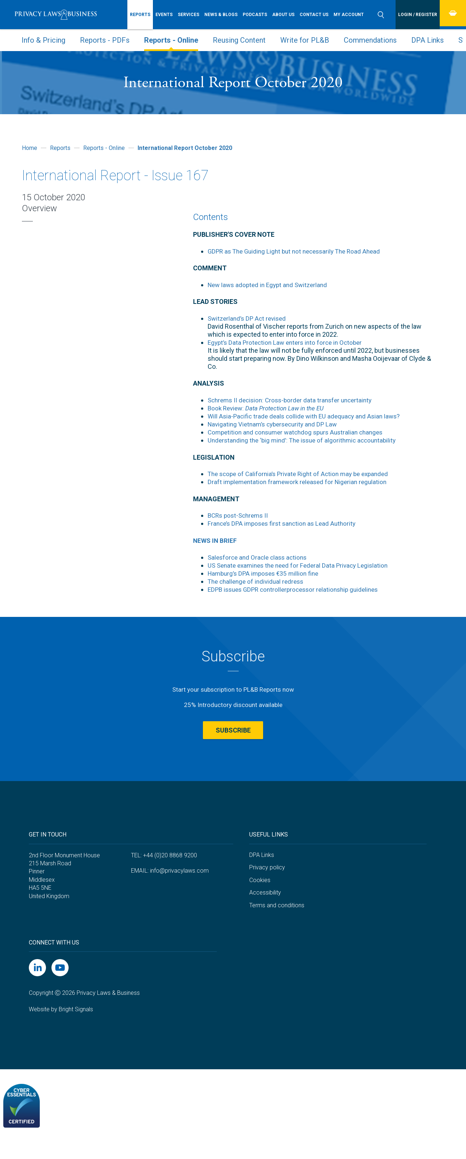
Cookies (259, 895)
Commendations (370, 40)
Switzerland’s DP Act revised (249, 318)
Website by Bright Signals (61, 1024)
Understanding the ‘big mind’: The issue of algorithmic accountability (306, 440)
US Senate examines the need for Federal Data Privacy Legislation (302, 565)
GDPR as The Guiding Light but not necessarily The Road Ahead (299, 251)
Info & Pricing (43, 40)
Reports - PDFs (105, 40)
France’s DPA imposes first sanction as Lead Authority (285, 523)
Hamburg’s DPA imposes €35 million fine (266, 573)
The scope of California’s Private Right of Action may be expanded (302, 474)
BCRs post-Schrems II (240, 515)
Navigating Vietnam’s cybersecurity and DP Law (276, 424)
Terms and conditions (276, 920)
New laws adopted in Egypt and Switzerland (271, 285)
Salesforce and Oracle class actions (260, 557)
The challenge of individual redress (258, 581)
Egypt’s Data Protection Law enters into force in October (288, 342)
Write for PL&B (304, 40)
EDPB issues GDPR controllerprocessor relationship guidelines (298, 589)
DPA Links (427, 40)
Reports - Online (171, 40)
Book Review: (270, 408)
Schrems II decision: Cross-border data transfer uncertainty (294, 400)
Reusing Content (239, 40)
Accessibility (265, 908)
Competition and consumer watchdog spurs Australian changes (300, 432)
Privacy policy (267, 883)
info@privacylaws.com (179, 885)
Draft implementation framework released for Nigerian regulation (301, 482)
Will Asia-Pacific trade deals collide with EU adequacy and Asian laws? (308, 416)
